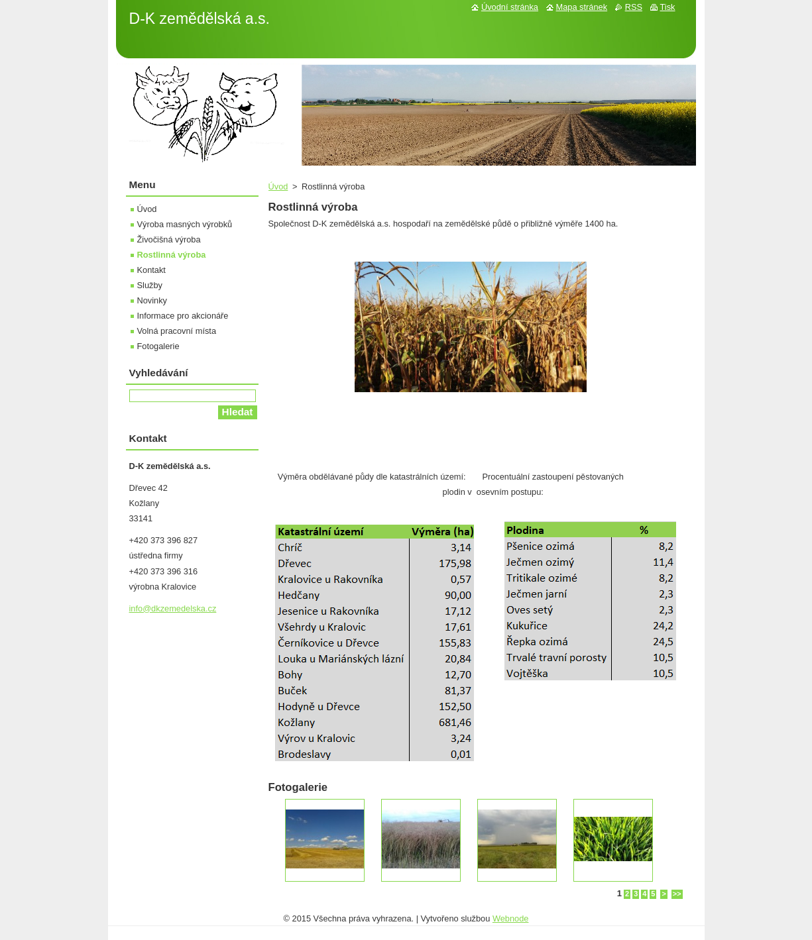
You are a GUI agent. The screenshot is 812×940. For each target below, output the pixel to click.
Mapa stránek (582, 7)
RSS (633, 7)
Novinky (152, 300)
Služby (149, 285)
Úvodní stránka (509, 7)
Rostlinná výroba (171, 255)
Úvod (278, 186)
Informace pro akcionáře (183, 316)
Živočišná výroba (169, 239)
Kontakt (151, 270)
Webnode (511, 918)
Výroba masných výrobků (185, 224)
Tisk (667, 7)
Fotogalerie (158, 346)
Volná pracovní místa (177, 331)
